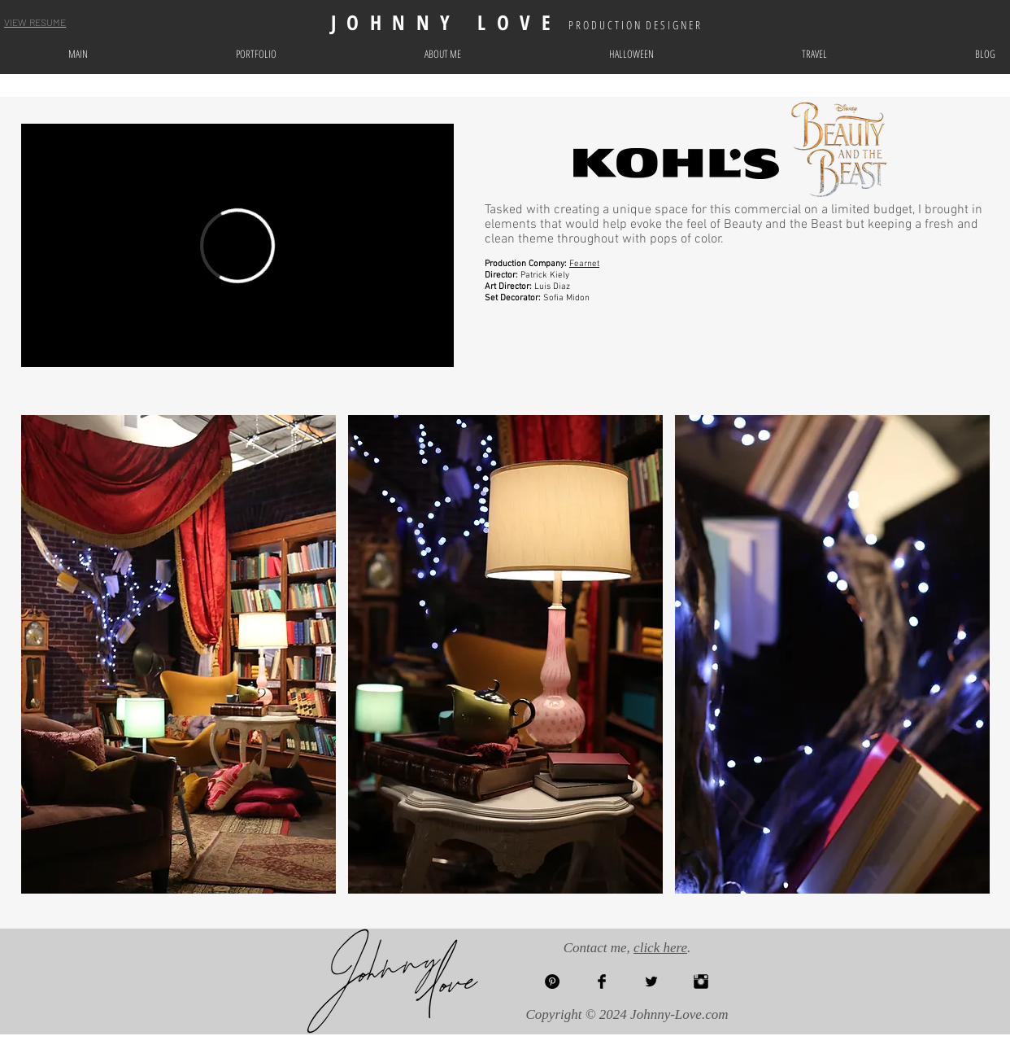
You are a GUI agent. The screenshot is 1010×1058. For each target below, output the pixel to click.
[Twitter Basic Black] (651, 981)
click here (660, 947)
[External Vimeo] (237, 245)
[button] (178, 654)
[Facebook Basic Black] (601, 981)
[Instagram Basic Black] (701, 981)
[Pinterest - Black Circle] (552, 981)
